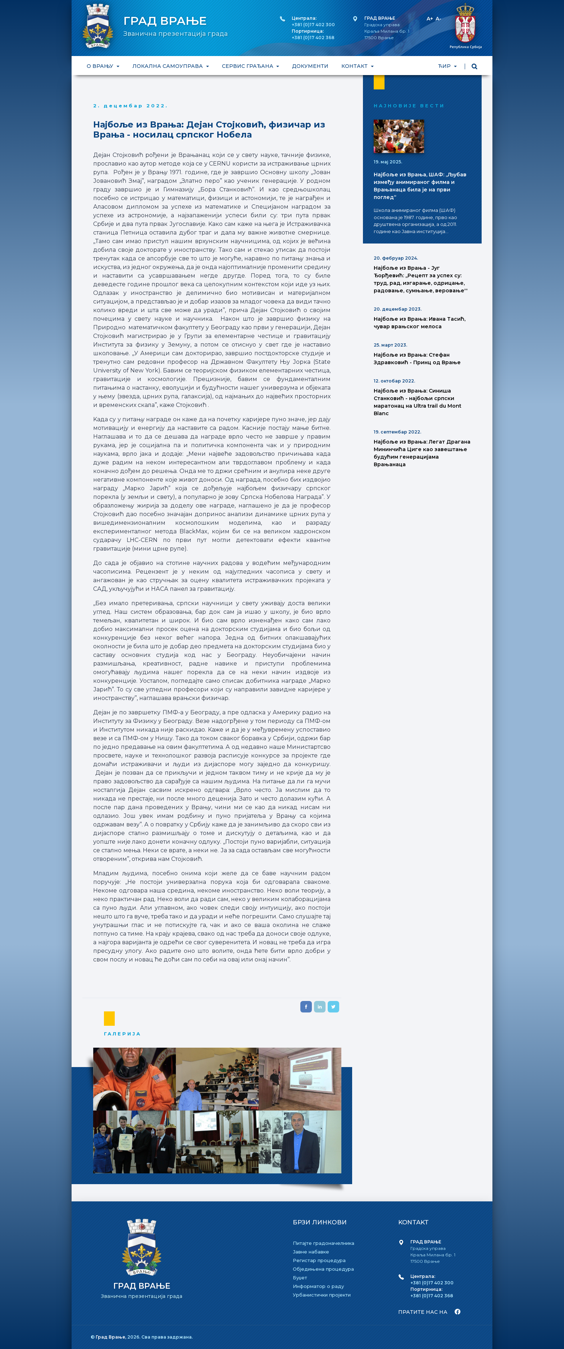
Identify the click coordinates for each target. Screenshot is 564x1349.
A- (438, 18)
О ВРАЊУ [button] (101, 66)
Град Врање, (111, 1337)
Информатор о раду (318, 1286)
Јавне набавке (311, 1252)
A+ (430, 18)
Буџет (300, 1277)
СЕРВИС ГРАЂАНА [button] (248, 66)
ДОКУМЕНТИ (310, 66)
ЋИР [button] (445, 66)
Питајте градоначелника (323, 1243)
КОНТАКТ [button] (355, 66)
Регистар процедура (319, 1260)
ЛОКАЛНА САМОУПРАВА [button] (168, 66)
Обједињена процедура (323, 1269)
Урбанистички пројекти (322, 1295)
